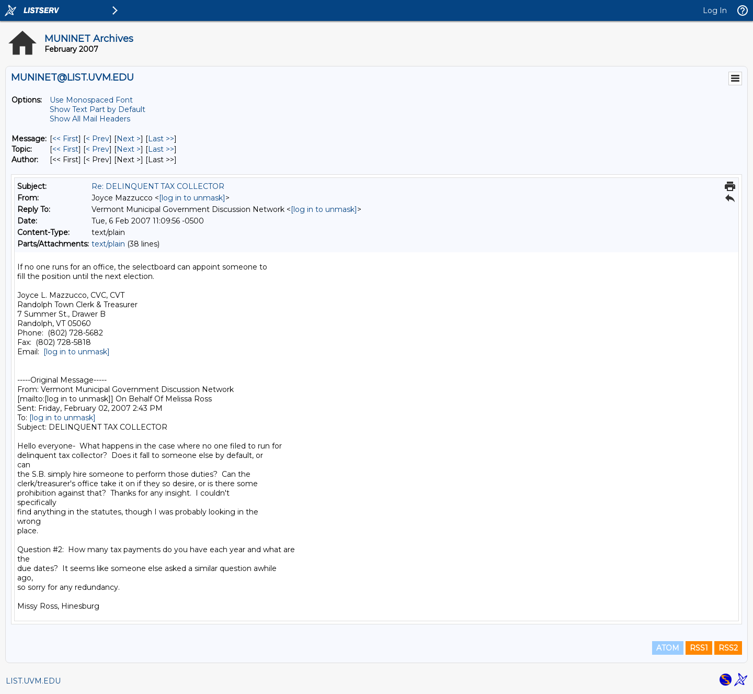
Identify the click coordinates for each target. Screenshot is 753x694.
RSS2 (728, 648)
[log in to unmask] (192, 198)
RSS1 (699, 648)
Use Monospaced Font (91, 100)
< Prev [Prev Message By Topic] (97, 149)
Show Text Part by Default (97, 109)
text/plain (108, 244)
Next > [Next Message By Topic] (129, 149)
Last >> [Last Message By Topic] (161, 149)
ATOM (667, 648)
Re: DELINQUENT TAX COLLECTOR (158, 186)
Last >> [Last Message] (161, 138)
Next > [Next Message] (129, 138)
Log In (715, 10)
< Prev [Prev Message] (97, 138)
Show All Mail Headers (90, 119)
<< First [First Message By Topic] (65, 149)
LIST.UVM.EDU (33, 681)
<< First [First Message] (65, 138)
